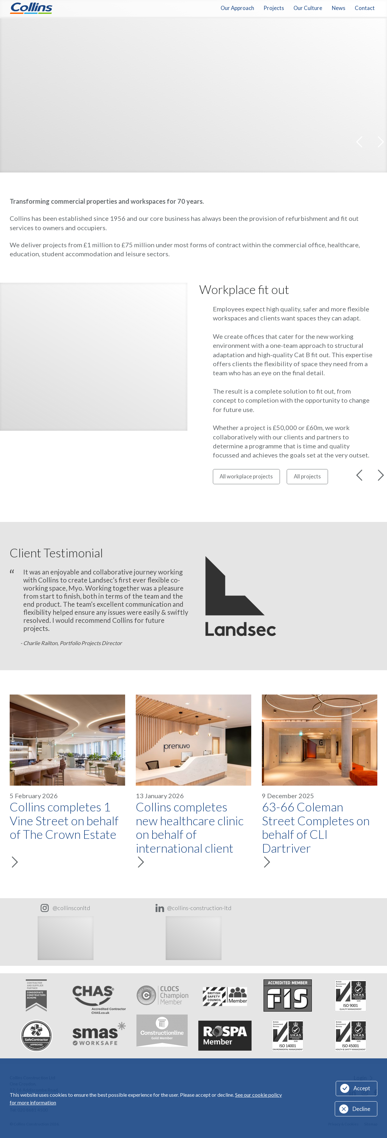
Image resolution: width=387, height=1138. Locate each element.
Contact (365, 8)
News (338, 8)
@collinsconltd (71, 907)
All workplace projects (246, 476)
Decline (361, 1109)
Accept (361, 1088)
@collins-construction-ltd (199, 907)
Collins (31, 8)
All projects (307, 476)
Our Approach (237, 8)
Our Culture (307, 8)
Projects (273, 8)
